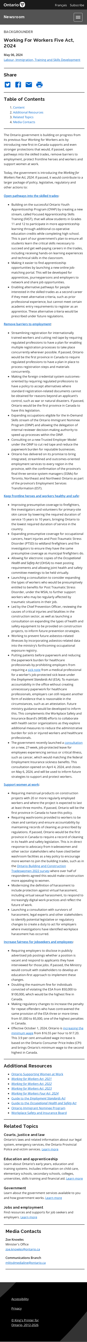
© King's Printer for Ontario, (25, 1322)
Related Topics (23, 117)
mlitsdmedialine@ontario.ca (25, 1263)
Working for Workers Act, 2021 (31, 1079)
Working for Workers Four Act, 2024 (35, 1093)
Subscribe (77, 5)
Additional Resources (28, 112)
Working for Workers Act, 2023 (31, 1088)
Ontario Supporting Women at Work (37, 1074)
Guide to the (38, 1098)
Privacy (16, 1308)
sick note (34, 670)
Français (61, 5)
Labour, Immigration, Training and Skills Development (42, 60)
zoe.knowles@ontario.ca (22, 1249)
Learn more (50, 1149)
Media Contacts (24, 122)
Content (19, 107)
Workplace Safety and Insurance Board (39, 1113)
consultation (74, 743)
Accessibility (20, 1299)
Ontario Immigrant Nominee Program (38, 1108)
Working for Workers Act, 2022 (31, 1084)
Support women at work (21, 784)
